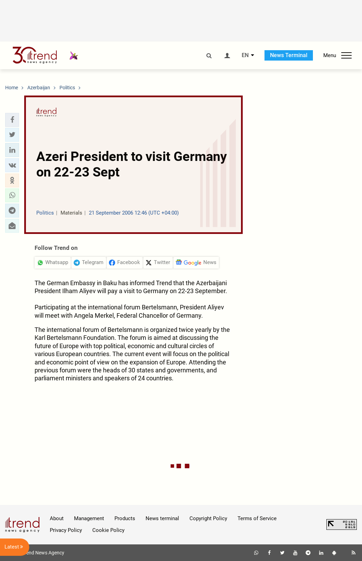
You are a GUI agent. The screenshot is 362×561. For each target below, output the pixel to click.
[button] (12, 119)
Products (124, 518)
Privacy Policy (66, 530)
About (57, 518)
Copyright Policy (208, 518)
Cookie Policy (108, 530)
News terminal (162, 518)
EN (245, 55)
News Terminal (288, 55)
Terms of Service (257, 518)
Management (89, 518)
